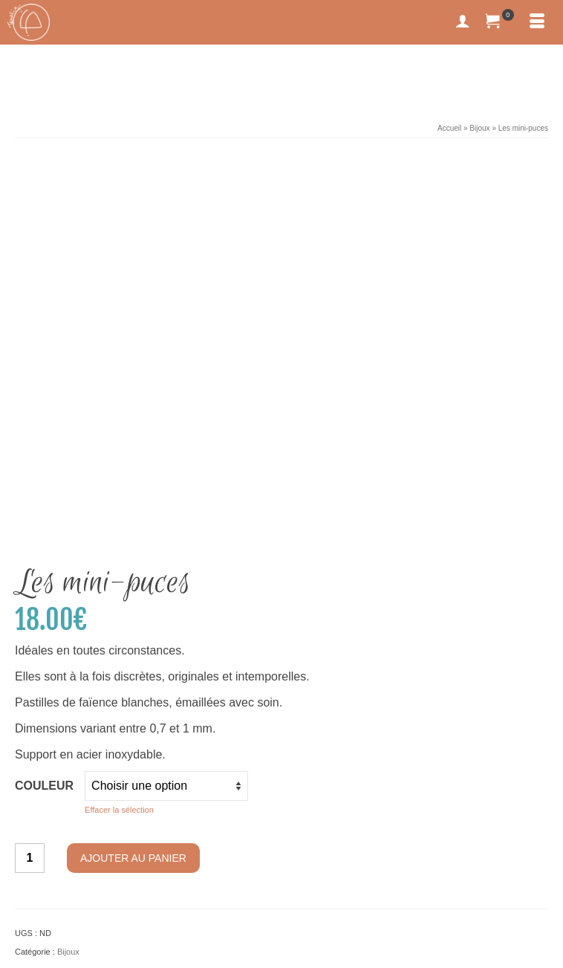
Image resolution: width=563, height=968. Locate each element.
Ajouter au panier (133, 509)
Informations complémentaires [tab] (117, 658)
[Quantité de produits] (30, 509)
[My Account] (462, 22)
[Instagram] (50, 876)
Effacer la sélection (119, 460)
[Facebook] (27, 876)
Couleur (44, 436)
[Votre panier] (499, 22)
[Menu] (537, 22)
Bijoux (68, 602)
